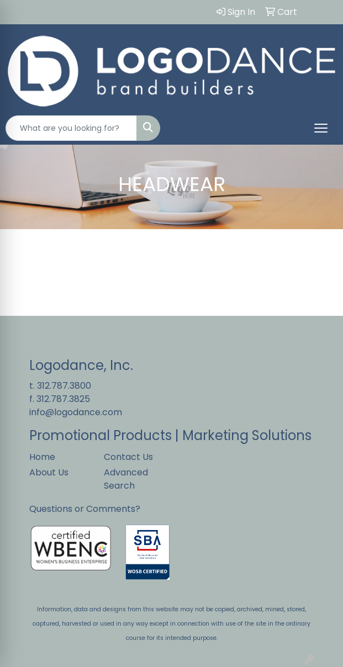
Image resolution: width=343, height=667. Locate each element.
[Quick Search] (71, 128)
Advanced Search (126, 479)
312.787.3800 (64, 385)
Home (42, 457)
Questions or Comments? (84, 508)
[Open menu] (321, 128)
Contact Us (128, 457)
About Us (48, 472)
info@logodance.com (75, 412)
